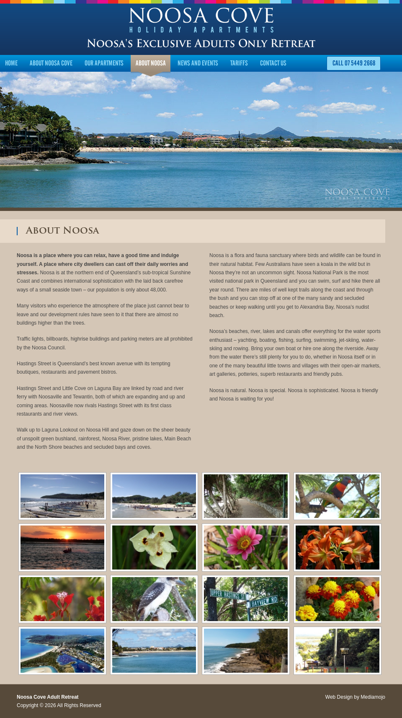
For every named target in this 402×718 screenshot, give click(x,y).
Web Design (339, 697)
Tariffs (239, 63)
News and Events (198, 63)
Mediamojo (373, 697)
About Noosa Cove (51, 63)
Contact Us (273, 63)
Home (11, 63)
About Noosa (151, 63)
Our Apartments (104, 63)
